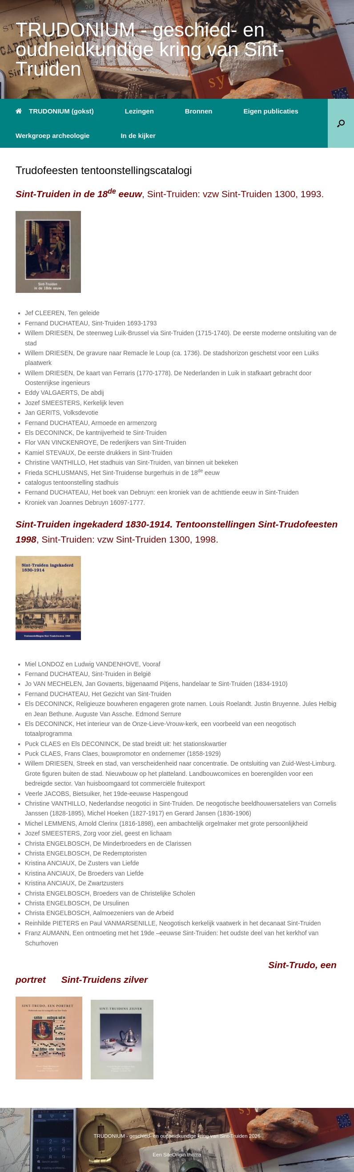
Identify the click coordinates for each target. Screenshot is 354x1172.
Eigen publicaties (271, 111)
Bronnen (199, 111)
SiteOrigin (174, 1154)
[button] (341, 123)
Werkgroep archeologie (52, 135)
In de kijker (138, 135)
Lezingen (139, 111)
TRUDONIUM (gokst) (55, 111)
